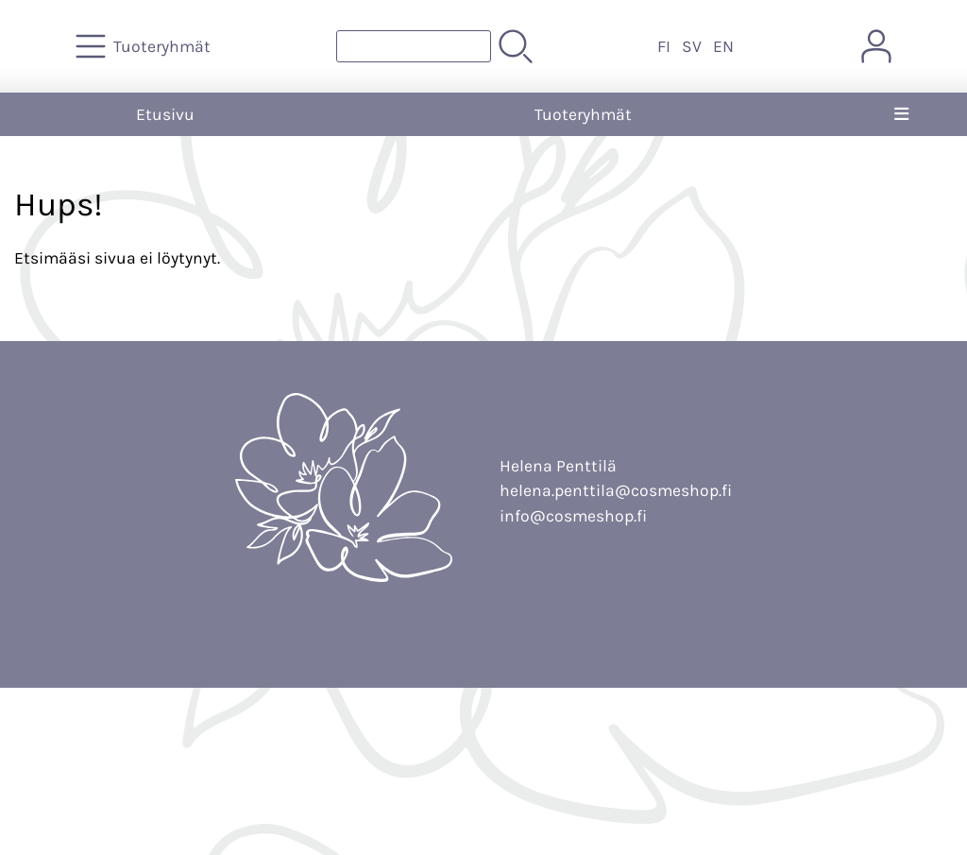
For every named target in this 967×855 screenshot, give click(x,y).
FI (663, 46)
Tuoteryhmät (583, 114)
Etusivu (165, 114)
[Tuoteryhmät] (145, 46)
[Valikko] (901, 114)
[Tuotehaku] (413, 46)
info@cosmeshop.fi (573, 515)
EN (723, 46)
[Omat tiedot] (876, 46)
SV (692, 46)
